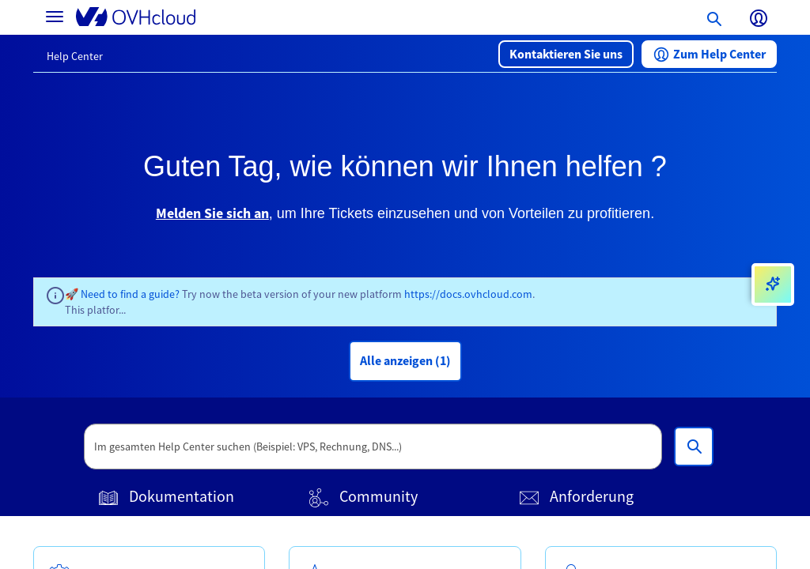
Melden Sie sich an (212, 213)
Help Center (75, 56)
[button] (566, 54)
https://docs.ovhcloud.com (468, 294)
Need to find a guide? (131, 294)
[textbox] (373, 446)
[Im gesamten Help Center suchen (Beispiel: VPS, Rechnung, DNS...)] (693, 446)
